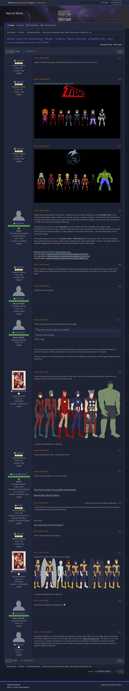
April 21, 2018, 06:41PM (41, 79)
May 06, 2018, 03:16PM (41, 450)
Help (102, 685)
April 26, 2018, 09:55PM (41, 146)
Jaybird (20, 60)
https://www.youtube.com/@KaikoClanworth (48, 525)
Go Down (9, 51)
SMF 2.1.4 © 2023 (12, 687)
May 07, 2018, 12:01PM (41, 531)
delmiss (20, 645)
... (26, 51)
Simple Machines (24, 687)
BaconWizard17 (19, 474)
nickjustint (20, 332)
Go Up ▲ (119, 685)
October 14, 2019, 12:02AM (42, 632)
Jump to (90, 671)
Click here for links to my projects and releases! (55, 490)
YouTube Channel (48, 25)
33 (30, 51)
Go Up (8, 660)
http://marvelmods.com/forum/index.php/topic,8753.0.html (67, 254)
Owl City (20, 298)
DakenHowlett (20, 391)
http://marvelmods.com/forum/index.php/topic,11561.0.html (68, 256)
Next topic (118, 45)
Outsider (20, 223)
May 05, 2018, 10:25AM (41, 320)
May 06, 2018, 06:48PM (41, 471)
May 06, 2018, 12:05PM (41, 372)
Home (10, 25)
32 (28, 51)
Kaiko (20, 505)
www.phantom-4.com (63, 252)
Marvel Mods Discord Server (46, 495)
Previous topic (106, 45)
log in (36, 3)
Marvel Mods (14, 13)
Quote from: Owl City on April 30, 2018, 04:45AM (53, 330)
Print (120, 51)
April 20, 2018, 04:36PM (41, 58)
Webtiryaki (17, 685)
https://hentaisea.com (91, 639)
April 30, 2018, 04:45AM (41, 286)
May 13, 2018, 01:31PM (41, 552)
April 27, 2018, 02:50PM (41, 210)
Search (20, 25)
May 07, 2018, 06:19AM (41, 503)
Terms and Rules (110, 685)
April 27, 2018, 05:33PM (41, 264)
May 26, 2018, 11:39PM (41, 600)
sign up (43, 3)
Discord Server (32, 25)
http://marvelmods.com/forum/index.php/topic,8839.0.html (67, 258)
